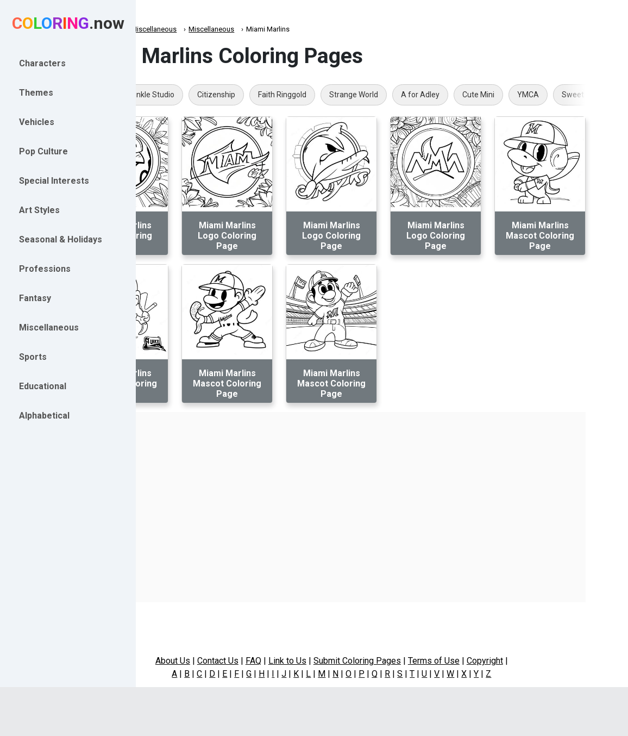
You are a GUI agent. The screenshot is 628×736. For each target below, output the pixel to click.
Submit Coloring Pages (407, 661)
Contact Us (268, 661)
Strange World (429, 94)
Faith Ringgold (358, 94)
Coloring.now (174, 29)
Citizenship (292, 94)
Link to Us (338, 661)
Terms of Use (484, 661)
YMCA (604, 94)
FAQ (304, 661)
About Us (223, 661)
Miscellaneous (230, 29)
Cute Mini (554, 94)
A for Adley (496, 94)
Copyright (535, 661)
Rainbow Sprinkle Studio (208, 94)
